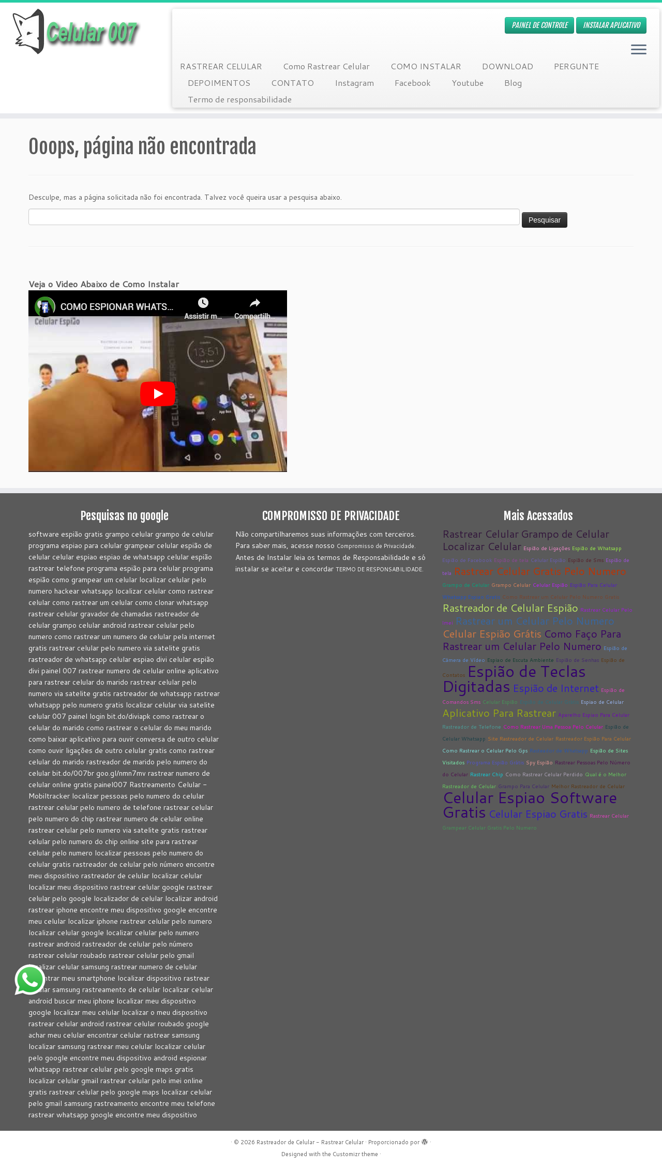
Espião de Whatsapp (597, 548)
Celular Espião (548, 560)
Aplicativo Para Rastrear (499, 712)
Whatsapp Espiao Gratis (471, 596)
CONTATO (292, 82)
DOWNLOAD (507, 66)
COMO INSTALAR (425, 66)
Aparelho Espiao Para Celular (593, 714)
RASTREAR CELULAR (221, 66)
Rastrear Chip (486, 774)
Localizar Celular (481, 546)
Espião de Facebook (467, 560)
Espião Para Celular (593, 584)
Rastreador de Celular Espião (510, 607)
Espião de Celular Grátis (549, 701)
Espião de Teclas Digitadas (514, 678)
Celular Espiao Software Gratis (529, 804)
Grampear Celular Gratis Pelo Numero (489, 827)
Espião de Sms (586, 560)
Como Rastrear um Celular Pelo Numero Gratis (560, 596)
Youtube (468, 82)
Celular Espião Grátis (491, 633)
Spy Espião (539, 762)
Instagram (354, 82)
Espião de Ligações (546, 548)
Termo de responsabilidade (240, 99)
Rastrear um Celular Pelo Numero (534, 620)
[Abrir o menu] (638, 50)
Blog (513, 82)
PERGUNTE (576, 66)
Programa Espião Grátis (495, 762)
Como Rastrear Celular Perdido (544, 774)
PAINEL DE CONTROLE (539, 25)
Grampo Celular (511, 584)
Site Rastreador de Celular (520, 738)
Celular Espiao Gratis (538, 813)
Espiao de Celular (602, 701)
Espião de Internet (556, 688)
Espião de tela (511, 560)
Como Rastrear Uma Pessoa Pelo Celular (553, 726)
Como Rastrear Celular (326, 66)
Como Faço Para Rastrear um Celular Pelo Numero (531, 639)
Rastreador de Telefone (471, 726)
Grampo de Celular (565, 533)
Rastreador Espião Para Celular (593, 738)
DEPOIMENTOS (219, 82)
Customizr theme (355, 1154)
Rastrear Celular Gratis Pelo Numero (540, 571)
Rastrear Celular (480, 533)
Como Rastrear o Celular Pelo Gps (485, 750)
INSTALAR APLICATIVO (611, 25)
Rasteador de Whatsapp (559, 750)
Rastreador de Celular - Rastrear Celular (310, 1142)
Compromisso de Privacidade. (376, 546)
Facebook (413, 82)
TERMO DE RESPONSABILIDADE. (380, 569)
